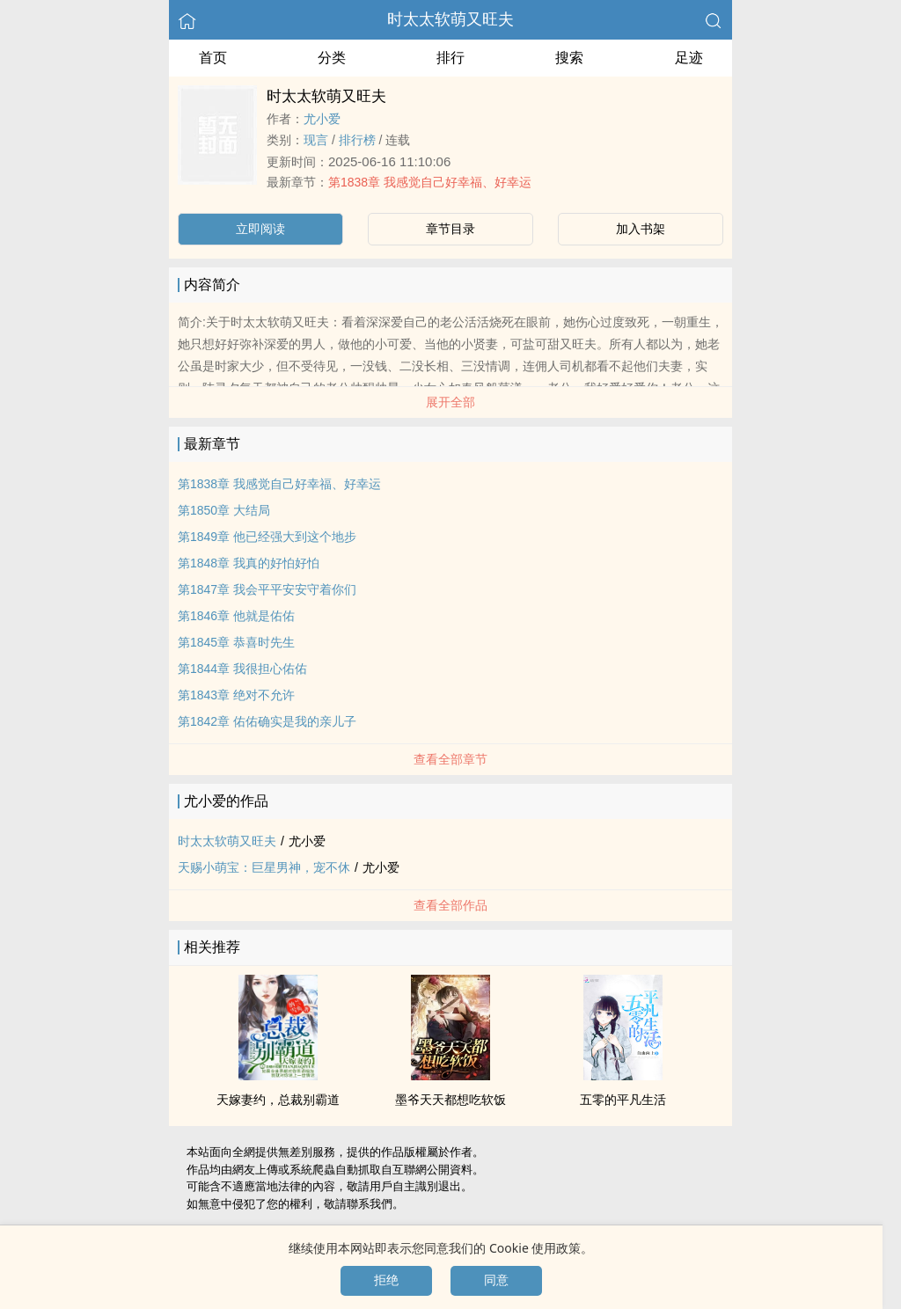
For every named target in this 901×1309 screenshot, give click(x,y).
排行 (450, 57)
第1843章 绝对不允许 (236, 695)
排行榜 (357, 140)
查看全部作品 (450, 905)
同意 (496, 1280)
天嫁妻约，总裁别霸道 (278, 1100)
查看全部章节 (450, 759)
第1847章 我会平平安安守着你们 (267, 589)
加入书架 (640, 229)
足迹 (689, 57)
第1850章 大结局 (224, 510)
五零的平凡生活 (623, 1100)
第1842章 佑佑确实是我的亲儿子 (267, 721)
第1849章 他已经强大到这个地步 (267, 537)
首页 (213, 57)
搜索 (569, 57)
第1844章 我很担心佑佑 (242, 669)
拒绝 (386, 1280)
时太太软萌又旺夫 (450, 19)
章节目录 (450, 229)
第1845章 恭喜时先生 (236, 642)
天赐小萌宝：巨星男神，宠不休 (264, 867)
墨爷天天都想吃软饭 (450, 1100)
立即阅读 (260, 229)
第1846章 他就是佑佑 (236, 616)
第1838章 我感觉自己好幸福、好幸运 (429, 182)
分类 (332, 57)
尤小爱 (322, 119)
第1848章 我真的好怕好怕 (248, 563)
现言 (316, 140)
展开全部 (450, 402)
